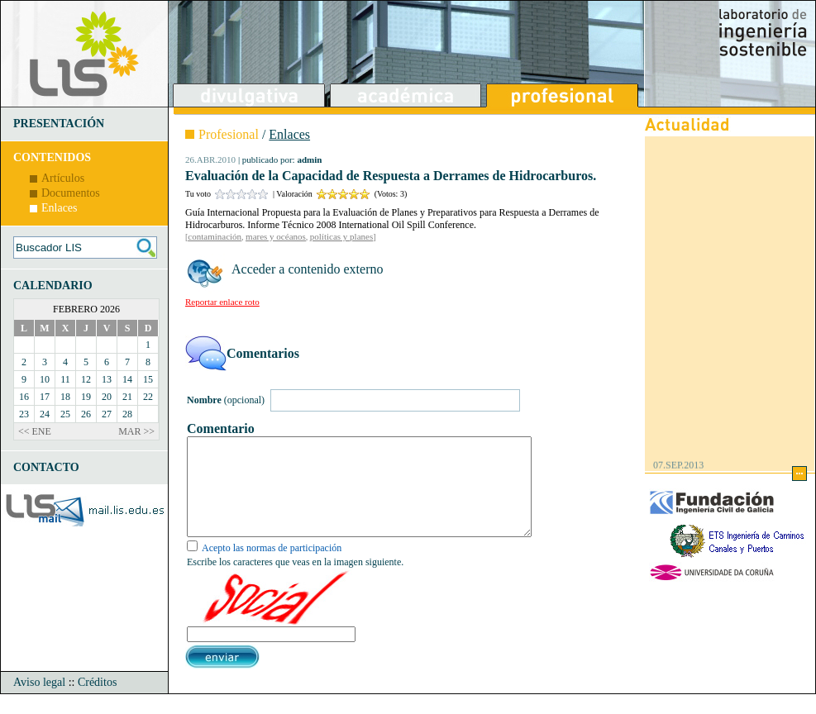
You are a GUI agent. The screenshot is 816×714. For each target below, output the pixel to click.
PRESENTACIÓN (58, 123)
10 (45, 379)
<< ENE (34, 431)
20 (107, 396)
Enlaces (59, 208)
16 (24, 396)
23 (24, 414)
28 (127, 414)
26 (86, 414)
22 (148, 396)
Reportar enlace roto (222, 302)
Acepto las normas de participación (271, 568)
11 (65, 379)
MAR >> (136, 431)
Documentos (70, 193)
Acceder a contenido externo (307, 269)
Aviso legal (39, 702)
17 (45, 396)
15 (148, 379)
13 (107, 379)
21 (127, 396)
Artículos (62, 178)
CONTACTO (46, 467)
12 (86, 379)
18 (65, 396)
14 (127, 379)
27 (107, 414)
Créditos (97, 702)
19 (86, 396)
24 (45, 414)
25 (65, 414)
